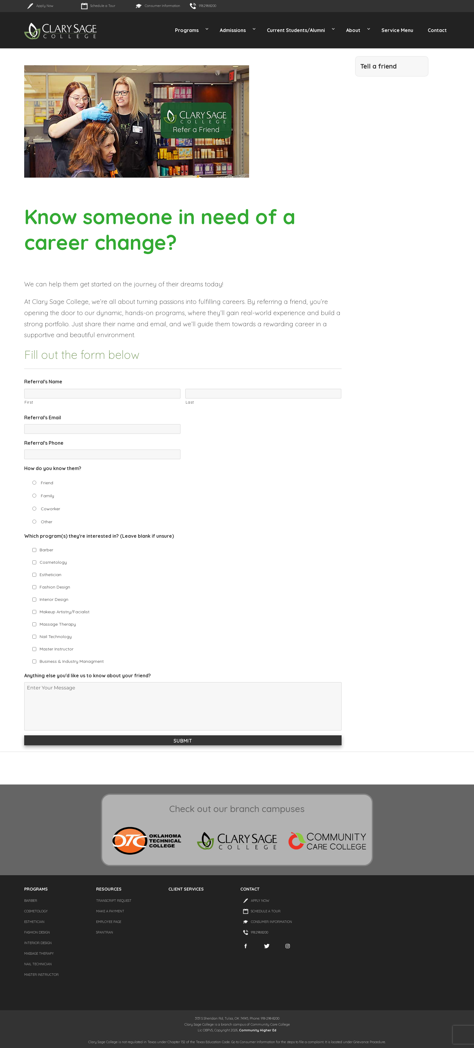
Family (47, 495)
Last (190, 402)
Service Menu (397, 30)
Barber (46, 550)
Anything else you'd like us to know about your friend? (87, 675)
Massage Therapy (58, 624)
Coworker (50, 508)
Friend (47, 482)
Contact (437, 30)
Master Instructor (56, 649)
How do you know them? (52, 468)
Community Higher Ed (257, 1030)
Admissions (233, 30)
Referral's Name (43, 382)
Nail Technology (56, 636)
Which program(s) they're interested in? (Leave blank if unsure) (99, 536)
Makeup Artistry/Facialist (64, 611)
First (28, 402)
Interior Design (54, 599)
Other (46, 521)
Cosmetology (53, 562)
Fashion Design (55, 587)
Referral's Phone (43, 443)
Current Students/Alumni (296, 30)
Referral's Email (42, 417)
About (353, 30)
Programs (187, 30)
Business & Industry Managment (72, 661)
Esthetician (50, 574)
